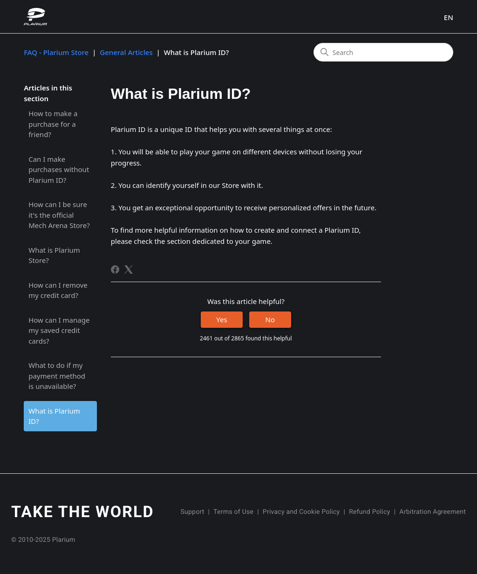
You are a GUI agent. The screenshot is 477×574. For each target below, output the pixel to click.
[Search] (383, 52)
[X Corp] (128, 269)
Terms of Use (233, 512)
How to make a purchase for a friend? (52, 124)
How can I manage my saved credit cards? (58, 330)
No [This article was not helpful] (270, 319)
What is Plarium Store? (54, 255)
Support (192, 512)
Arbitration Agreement (432, 512)
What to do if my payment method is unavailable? (56, 375)
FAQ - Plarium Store (56, 52)
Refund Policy (369, 512)
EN (448, 17)
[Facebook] (115, 269)
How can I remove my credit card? (58, 290)
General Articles (126, 52)
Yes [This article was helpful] (221, 319)
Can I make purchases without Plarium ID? (58, 169)
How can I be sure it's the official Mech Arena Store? (59, 215)
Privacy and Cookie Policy (301, 512)
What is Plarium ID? (54, 416)
